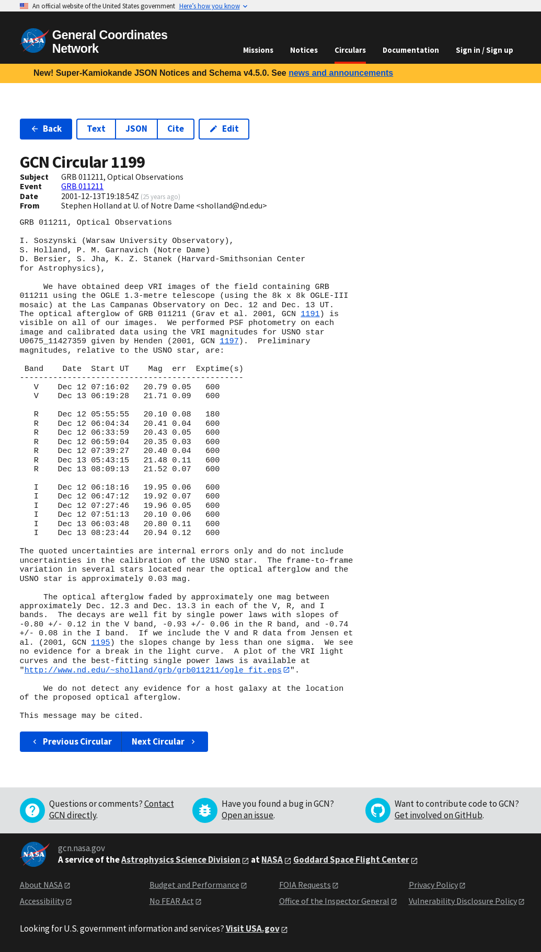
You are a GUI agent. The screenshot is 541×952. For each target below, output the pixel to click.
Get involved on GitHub (438, 815)
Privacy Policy (433, 885)
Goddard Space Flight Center (351, 860)
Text (96, 128)
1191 (310, 314)
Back (46, 128)
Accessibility (42, 901)
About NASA (41, 885)
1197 (229, 341)
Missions (258, 50)
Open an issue (247, 815)
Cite (175, 128)
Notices (304, 50)
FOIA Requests (305, 885)
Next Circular (165, 741)
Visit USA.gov (253, 929)
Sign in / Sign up (484, 50)
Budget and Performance (194, 885)
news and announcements (341, 72)
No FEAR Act (171, 901)
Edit (224, 128)
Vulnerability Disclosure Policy (463, 901)
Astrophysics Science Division (180, 860)
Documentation (411, 50)
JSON (136, 128)
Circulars (350, 50)
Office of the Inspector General (334, 901)
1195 (100, 642)
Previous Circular (71, 741)
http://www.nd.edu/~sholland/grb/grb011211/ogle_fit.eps (153, 670)
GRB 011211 (82, 186)
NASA (272, 860)
